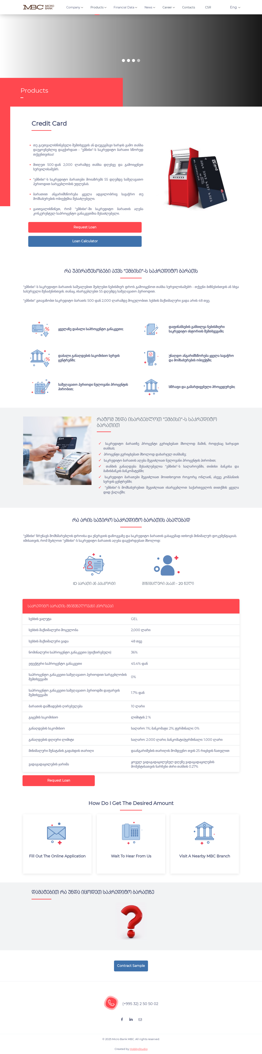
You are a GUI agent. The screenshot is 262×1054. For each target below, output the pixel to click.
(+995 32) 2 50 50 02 (140, 1004)
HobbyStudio (139, 1049)
